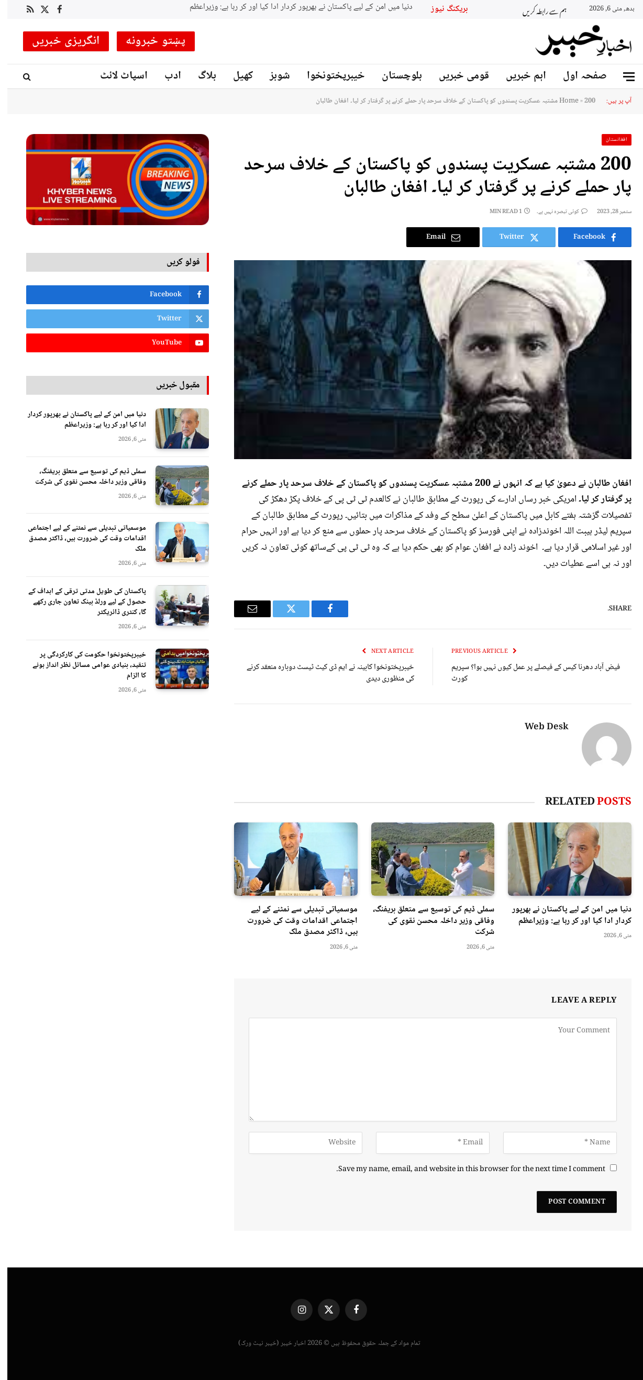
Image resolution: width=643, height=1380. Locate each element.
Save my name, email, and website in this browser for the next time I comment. (463, 1169)
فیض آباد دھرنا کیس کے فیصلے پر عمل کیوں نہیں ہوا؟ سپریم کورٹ (528, 673)
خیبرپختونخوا (329, 76)
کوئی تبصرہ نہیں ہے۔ (554, 212)
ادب (165, 76)
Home (561, 101)
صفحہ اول (578, 76)
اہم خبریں (518, 76)
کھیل (236, 76)
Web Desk (539, 727)
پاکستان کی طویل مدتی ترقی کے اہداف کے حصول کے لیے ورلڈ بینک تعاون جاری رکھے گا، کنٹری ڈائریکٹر (80, 602)
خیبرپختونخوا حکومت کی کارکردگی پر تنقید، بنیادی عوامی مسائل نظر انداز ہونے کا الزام (82, 665)
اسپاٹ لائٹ (116, 76)
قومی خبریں (456, 76)
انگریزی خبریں (59, 41)
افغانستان (609, 139)
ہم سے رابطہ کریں (537, 9)
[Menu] (621, 76)
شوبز (272, 76)
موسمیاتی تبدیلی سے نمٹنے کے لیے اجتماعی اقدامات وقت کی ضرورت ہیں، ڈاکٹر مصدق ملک (295, 921)
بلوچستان (394, 76)
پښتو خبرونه (148, 41)
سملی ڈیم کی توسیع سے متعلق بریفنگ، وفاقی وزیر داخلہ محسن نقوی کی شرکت (426, 921)
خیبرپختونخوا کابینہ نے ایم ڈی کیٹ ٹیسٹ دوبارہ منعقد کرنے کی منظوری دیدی (323, 673)
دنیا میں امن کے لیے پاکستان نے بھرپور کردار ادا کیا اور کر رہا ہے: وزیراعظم (293, 7)
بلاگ (200, 76)
